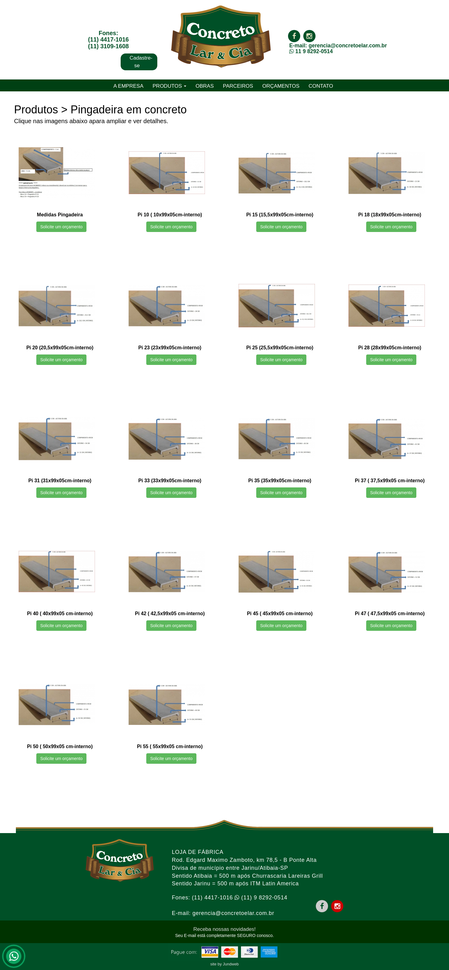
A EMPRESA (128, 86)
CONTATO (320, 86)
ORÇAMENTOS (281, 86)
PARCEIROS (238, 86)
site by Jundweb (224, 964)
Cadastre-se (141, 61)
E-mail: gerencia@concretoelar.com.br (338, 45)
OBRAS (204, 86)
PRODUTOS (170, 86)
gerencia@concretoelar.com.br (233, 913)
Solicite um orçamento (61, 226)
